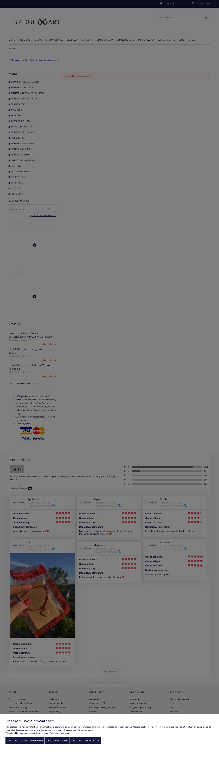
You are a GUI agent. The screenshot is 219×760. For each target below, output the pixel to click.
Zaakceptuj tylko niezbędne (25, 740)
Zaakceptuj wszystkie (85, 740)
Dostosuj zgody (57, 740)
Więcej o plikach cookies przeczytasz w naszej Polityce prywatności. (37, 732)
